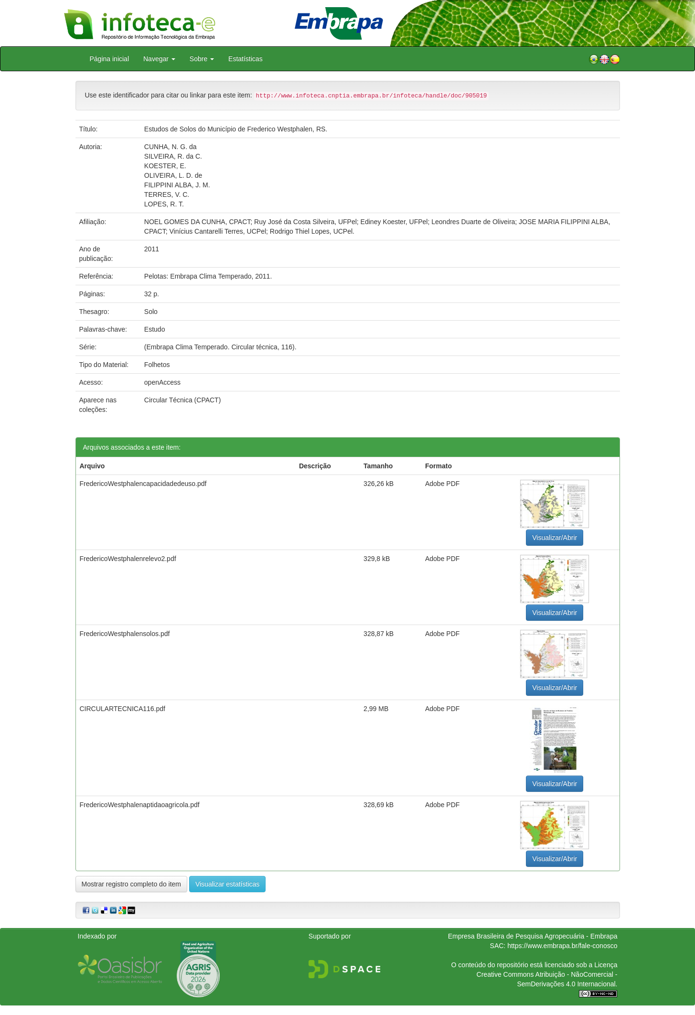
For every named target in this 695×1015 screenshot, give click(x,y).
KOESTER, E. (165, 166)
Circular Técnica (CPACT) (182, 400)
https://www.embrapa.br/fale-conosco (562, 946)
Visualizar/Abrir (554, 537)
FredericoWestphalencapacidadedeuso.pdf (143, 483)
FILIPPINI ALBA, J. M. (177, 185)
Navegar (159, 59)
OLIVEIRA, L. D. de (173, 175)
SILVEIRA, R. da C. (173, 156)
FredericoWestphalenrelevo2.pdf (128, 558)
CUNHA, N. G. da (170, 147)
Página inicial (109, 59)
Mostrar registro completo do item (132, 884)
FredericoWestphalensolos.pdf (125, 633)
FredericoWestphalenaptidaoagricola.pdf (140, 805)
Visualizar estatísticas (227, 884)
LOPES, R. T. (164, 204)
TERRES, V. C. (166, 194)
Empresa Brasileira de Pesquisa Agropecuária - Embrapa (533, 936)
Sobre (202, 59)
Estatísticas (245, 59)
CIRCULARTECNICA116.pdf (122, 709)
